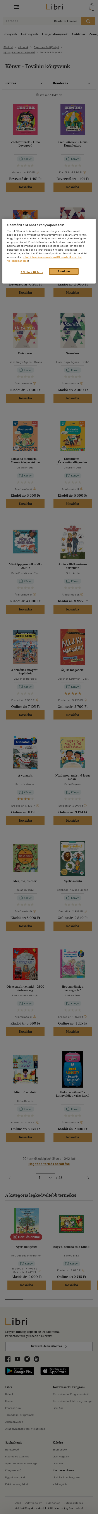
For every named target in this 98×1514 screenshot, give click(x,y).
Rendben (64, 271)
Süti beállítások (32, 272)
